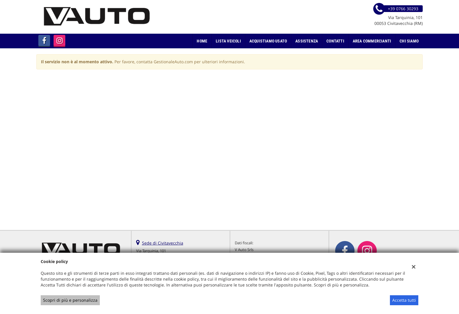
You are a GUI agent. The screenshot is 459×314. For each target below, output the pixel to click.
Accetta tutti (404, 300)
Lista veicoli (228, 41)
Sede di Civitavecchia (162, 243)
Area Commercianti (372, 41)
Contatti (335, 41)
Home (202, 41)
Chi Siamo (409, 41)
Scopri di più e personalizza (70, 300)
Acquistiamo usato (268, 41)
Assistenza (306, 41)
